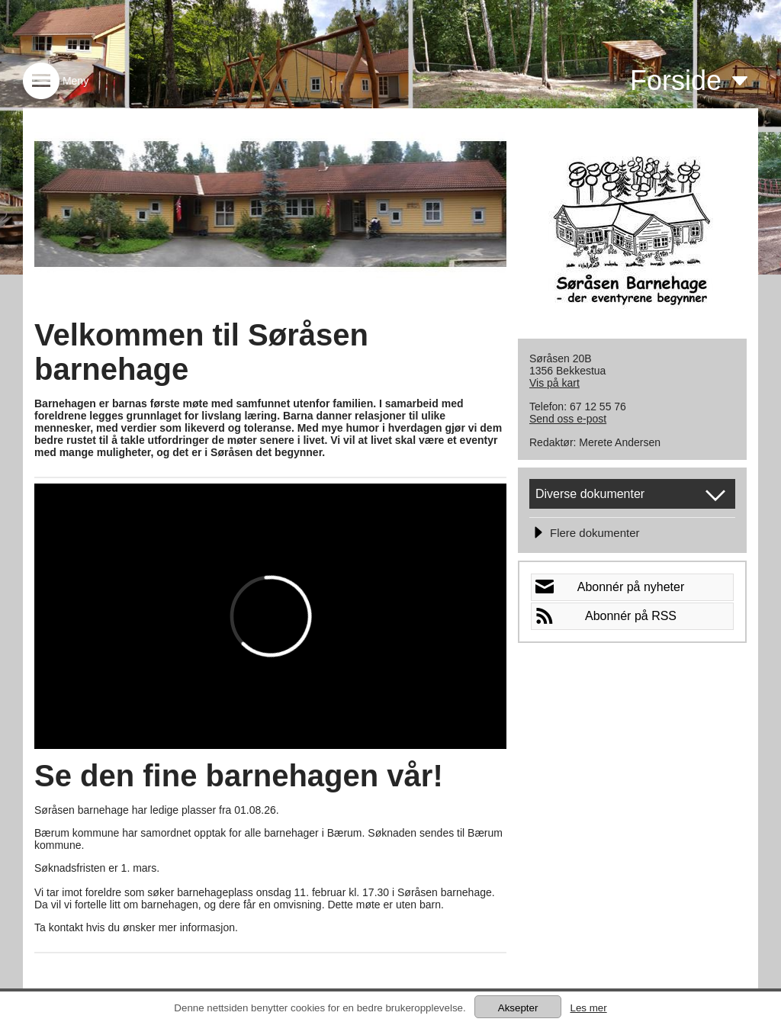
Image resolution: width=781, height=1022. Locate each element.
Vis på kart (554, 383)
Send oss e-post (567, 419)
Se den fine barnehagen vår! (238, 775)
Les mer (588, 1008)
